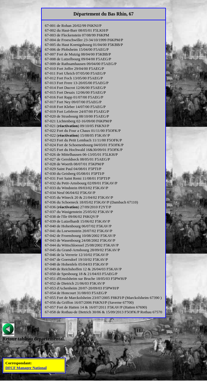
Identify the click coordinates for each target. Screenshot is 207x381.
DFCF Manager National (26, 367)
